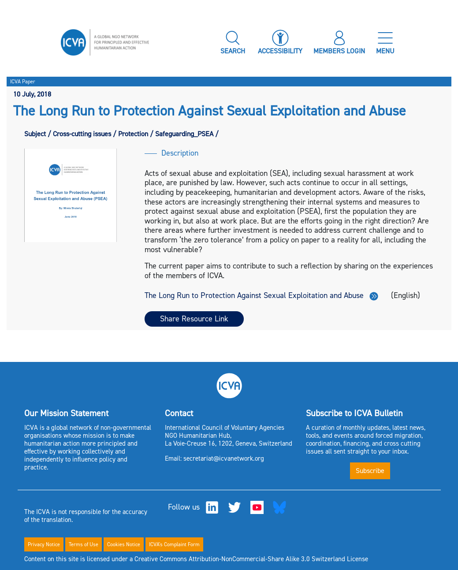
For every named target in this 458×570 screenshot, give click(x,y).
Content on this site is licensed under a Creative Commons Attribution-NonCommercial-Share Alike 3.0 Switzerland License (196, 559)
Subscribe (370, 470)
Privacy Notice (44, 544)
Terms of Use (83, 544)
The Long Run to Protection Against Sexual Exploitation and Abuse (261, 295)
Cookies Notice (123, 544)
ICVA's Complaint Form (174, 544)
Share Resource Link (194, 318)
